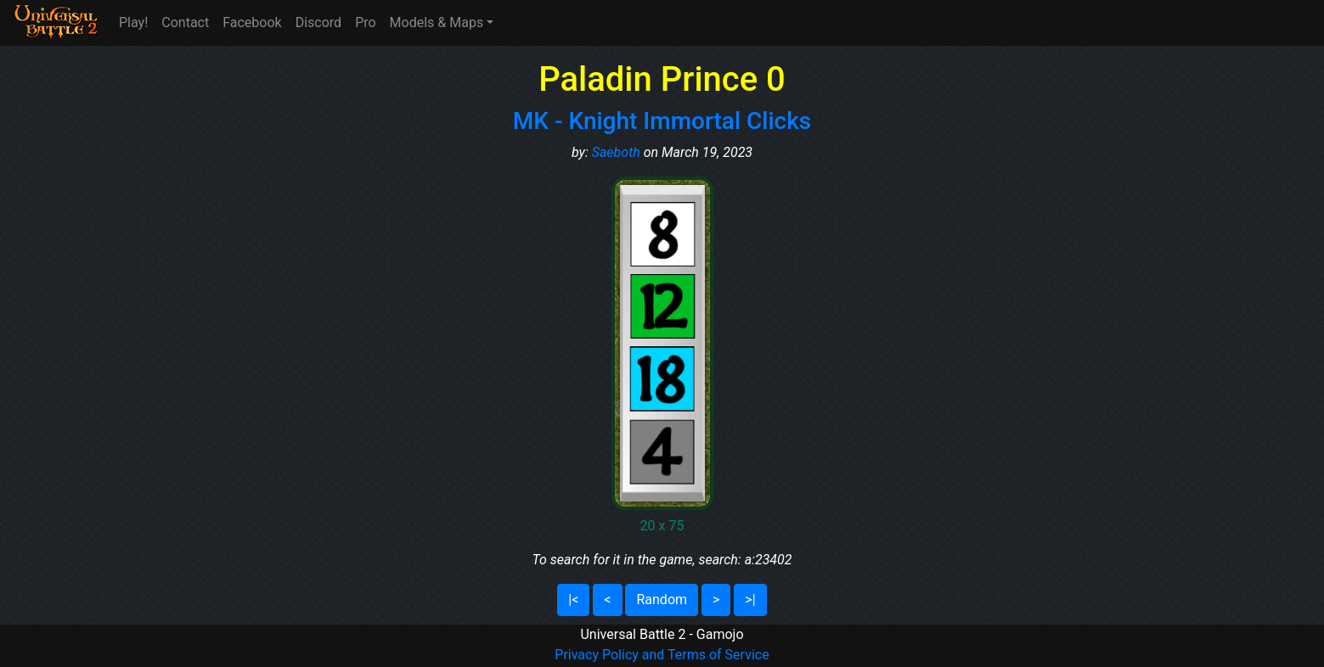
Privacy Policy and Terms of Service (662, 655)
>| (750, 599)
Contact (185, 22)
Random (661, 599)
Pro (365, 22)
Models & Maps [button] (437, 22)
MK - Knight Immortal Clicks (662, 121)
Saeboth (616, 152)
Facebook (252, 22)
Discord (318, 22)
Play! (133, 22)
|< (573, 599)
